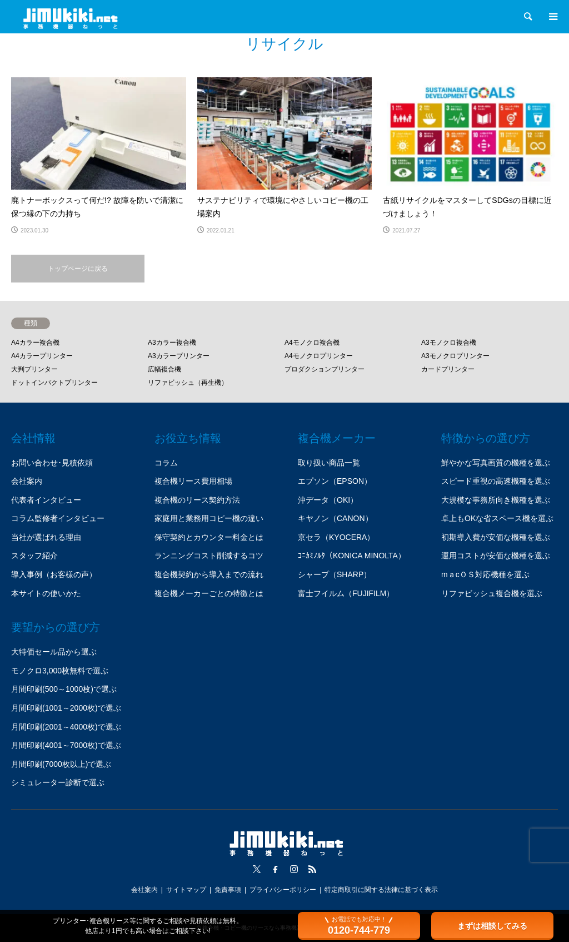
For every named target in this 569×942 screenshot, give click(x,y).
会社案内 (26, 481)
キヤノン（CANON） (335, 518)
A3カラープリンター (178, 356)
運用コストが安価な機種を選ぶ (495, 555)
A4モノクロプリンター (318, 356)
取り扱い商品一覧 (329, 462)
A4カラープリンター (42, 356)
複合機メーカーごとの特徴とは (208, 593)
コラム (166, 462)
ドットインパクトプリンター (54, 382)
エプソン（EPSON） (335, 481)
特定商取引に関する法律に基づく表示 (381, 890)
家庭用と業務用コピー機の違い (208, 518)
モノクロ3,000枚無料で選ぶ (59, 670)
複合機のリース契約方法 (197, 499)
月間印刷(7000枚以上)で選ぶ (61, 764)
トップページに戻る (78, 268)
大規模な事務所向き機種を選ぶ (495, 499)
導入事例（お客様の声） (54, 574)
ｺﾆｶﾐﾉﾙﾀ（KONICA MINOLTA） (352, 555)
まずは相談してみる (492, 925)
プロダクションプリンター (324, 369)
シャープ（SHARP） (334, 574)
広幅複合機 (164, 369)
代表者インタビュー (46, 499)
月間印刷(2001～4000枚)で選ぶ (66, 726)
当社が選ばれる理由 (46, 537)
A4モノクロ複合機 (312, 342)
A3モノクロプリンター (455, 356)
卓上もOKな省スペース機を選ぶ (497, 518)
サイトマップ (186, 890)
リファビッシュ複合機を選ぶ (491, 593)
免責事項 (227, 890)
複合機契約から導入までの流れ (208, 574)
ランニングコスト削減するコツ (208, 555)
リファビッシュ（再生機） (188, 382)
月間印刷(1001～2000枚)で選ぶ (66, 707)
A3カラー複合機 (172, 342)
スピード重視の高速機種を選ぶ (495, 481)
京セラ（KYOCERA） (336, 537)
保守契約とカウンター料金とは (208, 537)
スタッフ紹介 (34, 555)
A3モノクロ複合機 (448, 342)
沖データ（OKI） (328, 499)
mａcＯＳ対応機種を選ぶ (485, 574)
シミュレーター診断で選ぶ (57, 782)
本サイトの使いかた (46, 593)
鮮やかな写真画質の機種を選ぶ (495, 462)
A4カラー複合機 (35, 342)
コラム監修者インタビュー (57, 518)
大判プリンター (34, 369)
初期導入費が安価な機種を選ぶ (495, 537)
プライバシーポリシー (282, 890)
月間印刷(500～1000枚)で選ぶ (64, 689)
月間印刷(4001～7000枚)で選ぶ (66, 745)
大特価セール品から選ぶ (54, 651)
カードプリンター (448, 369)
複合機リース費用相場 (193, 481)
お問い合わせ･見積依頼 (52, 462)
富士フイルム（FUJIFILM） (346, 593)
